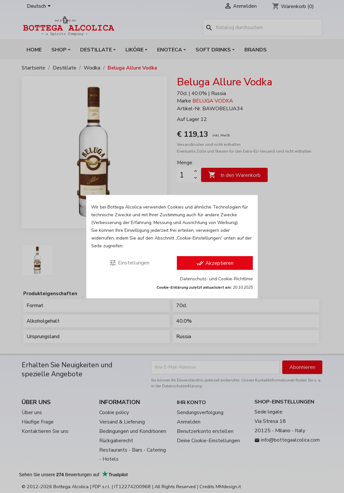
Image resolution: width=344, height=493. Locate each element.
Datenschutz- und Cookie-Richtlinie (216, 278)
